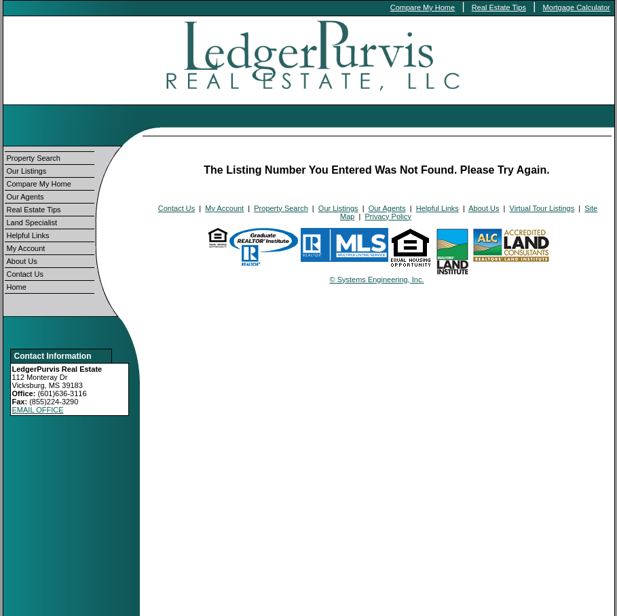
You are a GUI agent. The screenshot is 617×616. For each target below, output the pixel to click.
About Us (22, 261)
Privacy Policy (387, 216)
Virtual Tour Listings (542, 208)
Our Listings (27, 171)
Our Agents (25, 197)
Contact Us (25, 274)
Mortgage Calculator (576, 7)
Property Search (33, 158)
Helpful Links (28, 235)
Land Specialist (32, 222)
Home (16, 287)
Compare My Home (422, 7)
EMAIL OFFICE (38, 410)
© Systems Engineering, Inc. (377, 279)
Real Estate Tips (499, 7)
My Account (26, 248)
